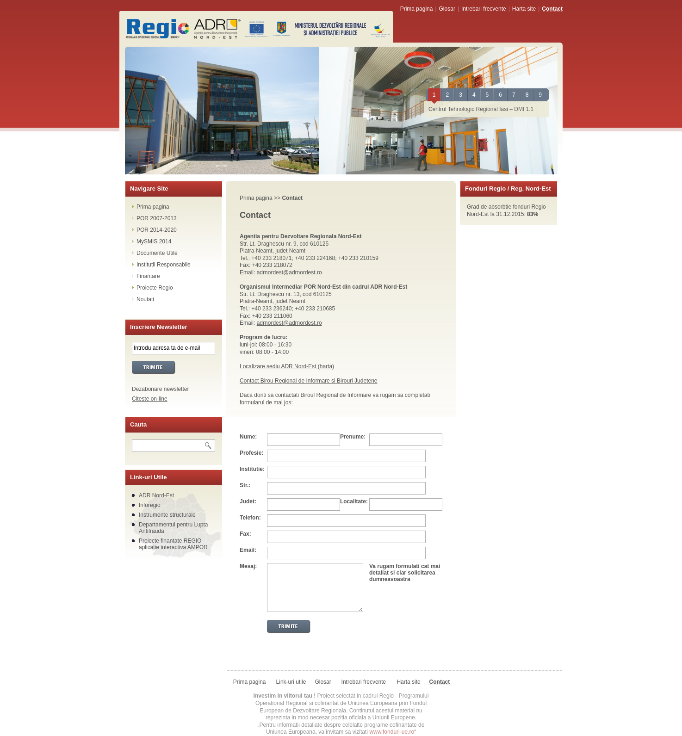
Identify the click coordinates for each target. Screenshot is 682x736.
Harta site (524, 9)
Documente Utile (157, 253)
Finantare (148, 276)
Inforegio (150, 505)
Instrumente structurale (167, 515)
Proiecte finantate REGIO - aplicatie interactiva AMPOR (173, 544)
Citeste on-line (149, 399)
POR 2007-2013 (156, 218)
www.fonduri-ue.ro (391, 732)
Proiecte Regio (154, 288)
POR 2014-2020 (156, 230)
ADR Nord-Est (156, 495)
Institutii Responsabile (163, 264)
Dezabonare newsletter (160, 389)
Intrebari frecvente (483, 9)
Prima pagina (416, 9)
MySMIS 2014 (153, 241)
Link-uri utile (291, 682)
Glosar (447, 9)
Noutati (145, 299)
